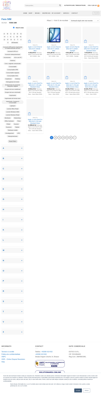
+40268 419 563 (41, 354)
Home (25, 13)
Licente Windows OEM (12, 112)
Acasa (4, 23)
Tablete (17, 127)
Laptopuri (12, 106)
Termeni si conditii (7, 352)
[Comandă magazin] (85, 21)
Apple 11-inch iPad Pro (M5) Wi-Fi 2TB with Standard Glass (35, 121)
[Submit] (60, 5)
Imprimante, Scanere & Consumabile (12, 102)
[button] (94, 5)
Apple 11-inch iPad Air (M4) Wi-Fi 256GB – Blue (35, 48)
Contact (75, 13)
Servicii (66, 13)
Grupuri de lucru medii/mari (12, 89)
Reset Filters (12, 141)
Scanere (16, 124)
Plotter (8, 124)
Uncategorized (9, 133)
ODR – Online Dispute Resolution (13, 359)
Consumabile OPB (12, 69)
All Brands (15, 42)
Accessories (7, 57)
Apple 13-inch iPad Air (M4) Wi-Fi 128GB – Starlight (72, 48)
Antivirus (12, 60)
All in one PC (18, 57)
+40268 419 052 (47, 352)
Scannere (9, 127)
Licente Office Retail (12, 109)
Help (3, 362)
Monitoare (7, 118)
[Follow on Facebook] (94, 13)
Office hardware (9, 121)
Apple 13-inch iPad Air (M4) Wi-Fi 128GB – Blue (54, 48)
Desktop (17, 79)
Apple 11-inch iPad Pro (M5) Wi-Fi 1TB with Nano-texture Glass (72, 85)
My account (57, 13)
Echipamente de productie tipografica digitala (12, 85)
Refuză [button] (86, 390)
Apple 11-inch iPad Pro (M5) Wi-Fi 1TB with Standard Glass (35, 85)
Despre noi (46, 13)
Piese (19, 121)
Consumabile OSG (12, 76)
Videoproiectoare (12, 136)
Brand (38, 13)
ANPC (3, 357)
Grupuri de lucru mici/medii (12, 92)
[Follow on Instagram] (97, 13)
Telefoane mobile (12, 130)
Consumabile (12, 66)
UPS (18, 133)
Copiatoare (8, 79)
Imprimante (12, 95)
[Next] (74, 137)
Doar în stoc (18, 28)
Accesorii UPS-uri (13, 51)
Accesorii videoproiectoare (12, 54)
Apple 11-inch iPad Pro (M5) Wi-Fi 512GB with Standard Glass (91, 48)
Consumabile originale (12, 72)
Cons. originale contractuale (13, 63)
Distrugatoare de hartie (12, 82)
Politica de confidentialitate (10, 354)
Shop (31, 13)
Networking (17, 118)
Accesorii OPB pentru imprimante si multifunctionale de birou (12, 47)
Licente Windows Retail (12, 115)
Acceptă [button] (78, 390)
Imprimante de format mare (12, 98)
